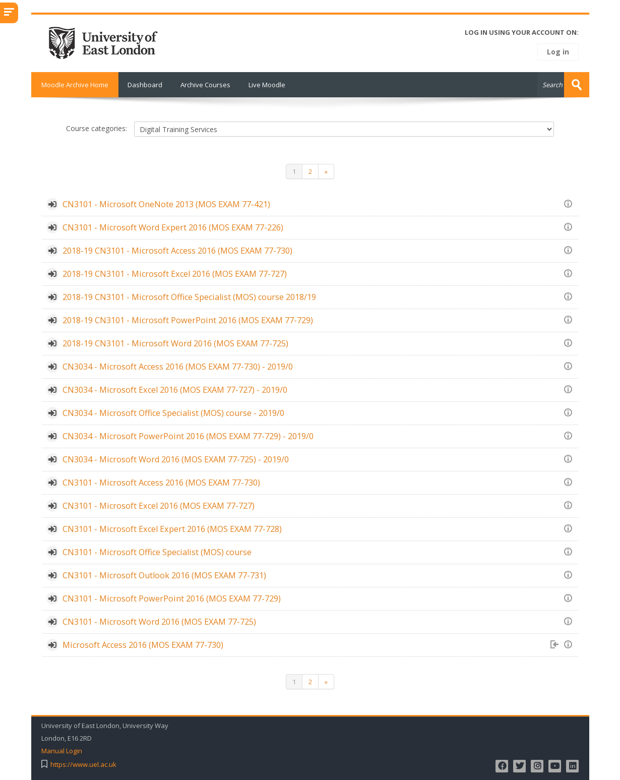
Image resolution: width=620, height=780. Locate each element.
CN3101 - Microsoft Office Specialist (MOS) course (157, 552)
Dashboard (145, 84)
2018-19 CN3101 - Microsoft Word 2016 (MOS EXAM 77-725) (175, 343)
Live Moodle (267, 84)
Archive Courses (205, 84)
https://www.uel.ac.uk (83, 764)
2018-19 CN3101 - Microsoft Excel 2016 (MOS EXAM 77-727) (175, 273)
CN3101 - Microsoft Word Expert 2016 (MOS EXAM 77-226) (173, 227)
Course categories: (96, 128)
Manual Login (61, 751)
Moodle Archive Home (74, 84)
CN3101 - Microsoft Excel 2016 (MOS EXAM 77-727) (159, 505)
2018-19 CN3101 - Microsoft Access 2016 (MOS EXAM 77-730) (177, 250)
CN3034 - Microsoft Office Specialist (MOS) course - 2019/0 (173, 412)
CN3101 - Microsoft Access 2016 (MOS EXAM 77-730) (161, 482)
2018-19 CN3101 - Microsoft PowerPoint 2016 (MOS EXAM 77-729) (188, 320)
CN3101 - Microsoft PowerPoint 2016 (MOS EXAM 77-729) (172, 598)
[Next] (326, 171)
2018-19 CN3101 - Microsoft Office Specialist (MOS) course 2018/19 (189, 297)
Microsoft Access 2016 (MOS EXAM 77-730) (143, 644)
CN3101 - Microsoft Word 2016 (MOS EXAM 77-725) (159, 621)
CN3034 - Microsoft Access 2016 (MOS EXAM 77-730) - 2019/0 (178, 366)
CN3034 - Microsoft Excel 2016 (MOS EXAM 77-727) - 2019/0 (175, 389)
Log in (558, 51)
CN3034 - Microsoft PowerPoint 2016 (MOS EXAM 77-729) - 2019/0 (188, 436)
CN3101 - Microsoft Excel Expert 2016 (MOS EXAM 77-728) (172, 528)
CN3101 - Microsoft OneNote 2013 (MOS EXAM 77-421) (166, 204)
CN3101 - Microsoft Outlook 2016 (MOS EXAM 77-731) (164, 575)
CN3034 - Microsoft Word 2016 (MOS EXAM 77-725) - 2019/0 (176, 459)
